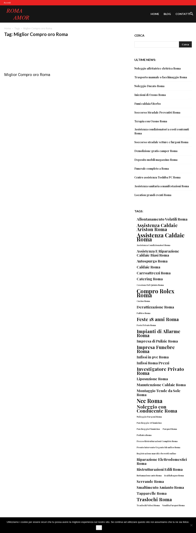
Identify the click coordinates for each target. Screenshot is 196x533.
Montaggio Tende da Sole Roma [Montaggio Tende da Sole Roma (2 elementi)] (158, 393)
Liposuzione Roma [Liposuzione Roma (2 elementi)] (152, 379)
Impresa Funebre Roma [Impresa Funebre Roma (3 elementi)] (156, 349)
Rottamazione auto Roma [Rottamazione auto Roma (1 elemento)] (149, 475)
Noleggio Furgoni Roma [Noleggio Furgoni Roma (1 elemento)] (149, 416)
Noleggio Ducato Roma (149, 86)
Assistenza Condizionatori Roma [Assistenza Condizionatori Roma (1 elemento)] (153, 245)
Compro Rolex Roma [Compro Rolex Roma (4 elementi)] (155, 293)
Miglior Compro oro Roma (27, 74)
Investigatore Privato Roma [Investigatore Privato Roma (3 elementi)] (160, 371)
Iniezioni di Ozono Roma (150, 95)
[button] (191, 14)
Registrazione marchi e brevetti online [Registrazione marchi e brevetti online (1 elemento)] (156, 453)
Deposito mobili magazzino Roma (155, 160)
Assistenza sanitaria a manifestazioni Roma (161, 186)
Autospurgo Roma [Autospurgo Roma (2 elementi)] (152, 261)
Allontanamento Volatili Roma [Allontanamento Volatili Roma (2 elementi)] (162, 219)
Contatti (183, 14)
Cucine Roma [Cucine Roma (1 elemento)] (143, 301)
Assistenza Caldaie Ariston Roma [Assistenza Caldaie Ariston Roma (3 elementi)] (157, 227)
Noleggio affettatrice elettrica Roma (157, 68)
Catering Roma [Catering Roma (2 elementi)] (150, 279)
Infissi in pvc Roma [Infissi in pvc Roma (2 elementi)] (153, 357)
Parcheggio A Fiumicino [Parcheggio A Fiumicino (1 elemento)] (149, 422)
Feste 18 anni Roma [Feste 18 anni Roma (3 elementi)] (158, 319)
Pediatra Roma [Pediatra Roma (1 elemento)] (144, 435)
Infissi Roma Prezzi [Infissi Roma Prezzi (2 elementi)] (153, 363)
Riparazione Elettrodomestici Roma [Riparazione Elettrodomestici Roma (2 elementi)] (162, 461)
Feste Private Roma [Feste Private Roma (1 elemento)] (146, 325)
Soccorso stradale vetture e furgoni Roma (161, 142)
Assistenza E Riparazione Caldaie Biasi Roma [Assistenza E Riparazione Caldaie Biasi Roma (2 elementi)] (158, 253)
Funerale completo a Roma (151, 168)
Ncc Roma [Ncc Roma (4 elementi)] (150, 401)
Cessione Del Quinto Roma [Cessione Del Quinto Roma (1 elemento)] (150, 285)
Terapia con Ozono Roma (150, 121)
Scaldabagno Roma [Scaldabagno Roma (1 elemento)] (174, 475)
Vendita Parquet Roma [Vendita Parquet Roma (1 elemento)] (173, 505)
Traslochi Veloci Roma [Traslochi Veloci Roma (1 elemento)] (148, 505)
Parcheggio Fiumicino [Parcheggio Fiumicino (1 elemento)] (148, 429)
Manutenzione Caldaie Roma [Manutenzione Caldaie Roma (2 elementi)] (161, 385)
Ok (99, 527)
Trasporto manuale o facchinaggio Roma (160, 77)
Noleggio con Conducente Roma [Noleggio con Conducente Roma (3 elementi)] (157, 409)
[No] (191, 525)
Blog (167, 14)
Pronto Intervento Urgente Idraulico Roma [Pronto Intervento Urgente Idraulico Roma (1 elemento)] (158, 447)
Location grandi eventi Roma (152, 195)
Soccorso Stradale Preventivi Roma (157, 112)
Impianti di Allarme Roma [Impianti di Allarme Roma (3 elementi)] (158, 333)
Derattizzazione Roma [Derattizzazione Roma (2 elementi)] (155, 307)
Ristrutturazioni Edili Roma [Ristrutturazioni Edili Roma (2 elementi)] (160, 469)
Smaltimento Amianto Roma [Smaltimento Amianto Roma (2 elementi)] (160, 487)
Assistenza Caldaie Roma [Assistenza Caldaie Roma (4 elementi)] (161, 237)
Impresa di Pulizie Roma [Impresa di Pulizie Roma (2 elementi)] (157, 341)
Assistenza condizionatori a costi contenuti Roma (161, 131)
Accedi (7, 2)
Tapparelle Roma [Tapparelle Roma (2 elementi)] (152, 493)
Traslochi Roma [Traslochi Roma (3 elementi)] (154, 499)
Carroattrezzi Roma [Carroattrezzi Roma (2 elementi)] (154, 273)
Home (155, 14)
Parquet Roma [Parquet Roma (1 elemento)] (170, 429)
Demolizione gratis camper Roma (155, 151)
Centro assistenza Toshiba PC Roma (157, 177)
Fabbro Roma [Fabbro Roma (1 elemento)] (143, 313)
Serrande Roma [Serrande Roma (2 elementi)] (150, 481)
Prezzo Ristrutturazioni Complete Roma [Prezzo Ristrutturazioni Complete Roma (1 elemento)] (157, 441)
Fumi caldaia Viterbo (147, 103)
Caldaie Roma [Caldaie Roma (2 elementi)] (148, 267)
